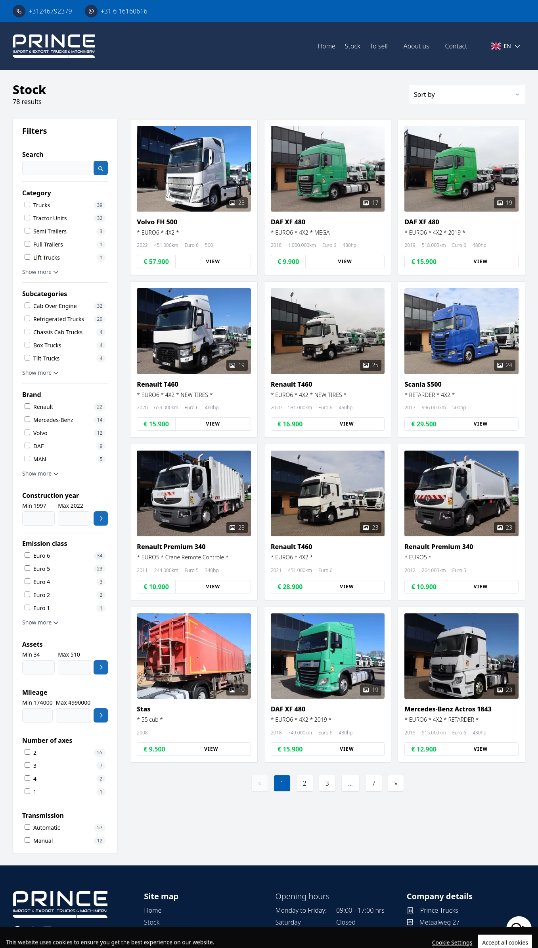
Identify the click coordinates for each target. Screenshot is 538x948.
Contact (456, 46)
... (350, 783)
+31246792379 (50, 11)
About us (416, 46)
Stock (352, 46)
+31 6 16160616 (124, 11)
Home (326, 46)
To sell (379, 46)
